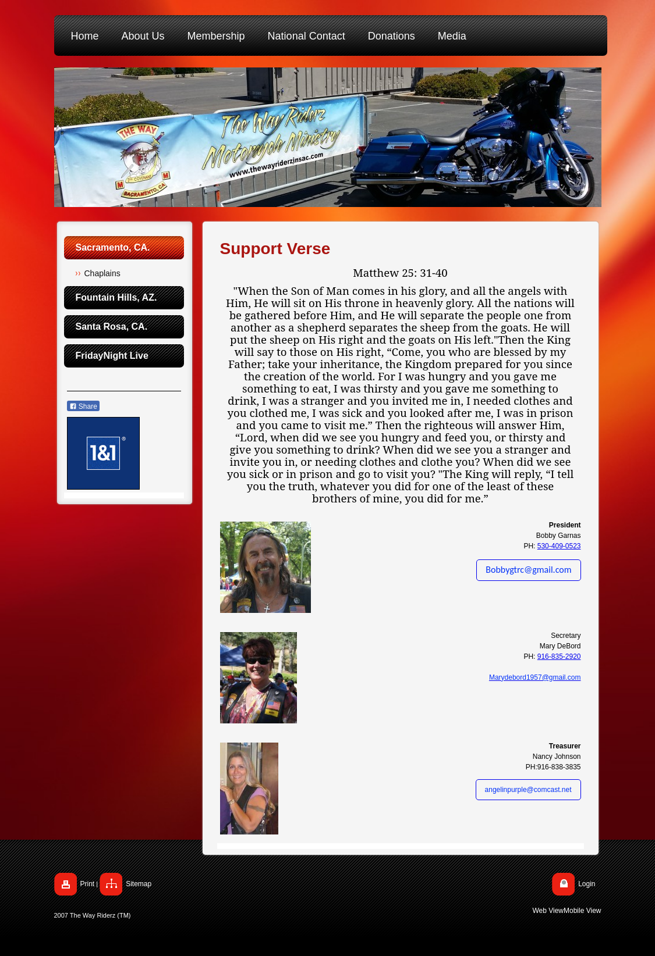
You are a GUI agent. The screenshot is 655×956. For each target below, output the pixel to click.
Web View (548, 911)
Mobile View (582, 911)
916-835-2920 (559, 656)
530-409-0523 (559, 546)
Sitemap (138, 884)
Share (83, 406)
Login (586, 884)
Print (87, 884)
